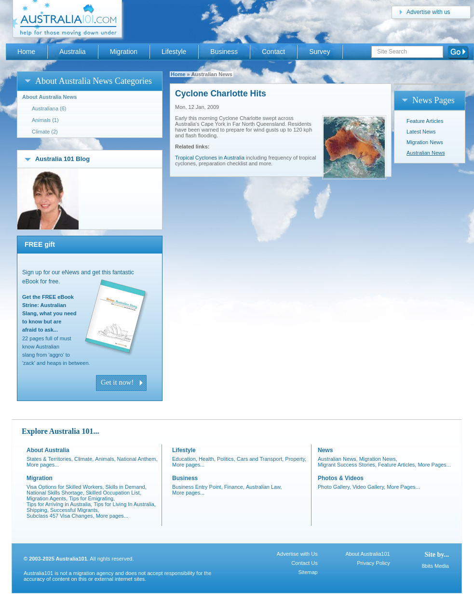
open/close (28, 81)
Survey (319, 51)
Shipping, (38, 510)
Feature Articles (424, 121)
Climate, (84, 459)
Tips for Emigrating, (92, 498)
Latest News (421, 131)
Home (178, 74)
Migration (123, 51)
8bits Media (435, 566)
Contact (273, 51)
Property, (295, 459)
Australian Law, (264, 487)
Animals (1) (45, 120)
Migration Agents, (47, 498)
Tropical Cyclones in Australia (209, 158)
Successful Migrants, (74, 510)
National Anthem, (137, 459)
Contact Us (304, 563)
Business (224, 51)
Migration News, (378, 459)
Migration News (424, 142)
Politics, (226, 459)
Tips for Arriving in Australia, (59, 504)
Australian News (425, 153)
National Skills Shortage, (55, 493)
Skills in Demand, (126, 487)
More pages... (43, 465)
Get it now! (117, 382)
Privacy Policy (373, 563)
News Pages (433, 100)
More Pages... (434, 465)
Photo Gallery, (334, 487)
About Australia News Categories (93, 81)
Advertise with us (428, 12)
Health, (207, 459)
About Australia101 (367, 554)
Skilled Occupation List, (113, 493)
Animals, (105, 459)
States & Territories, (50, 459)
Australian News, (338, 459)
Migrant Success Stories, (347, 465)
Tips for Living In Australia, (125, 504)
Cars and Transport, (260, 459)
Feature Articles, (397, 465)
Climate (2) (45, 131)
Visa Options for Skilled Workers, (65, 487)
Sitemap (307, 572)
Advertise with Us (297, 554)
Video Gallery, (368, 487)
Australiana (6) (49, 108)
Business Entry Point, (197, 487)
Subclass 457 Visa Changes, (61, 516)
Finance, (234, 487)
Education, (184, 459)
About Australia (48, 450)
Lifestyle (174, 51)
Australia (72, 51)
